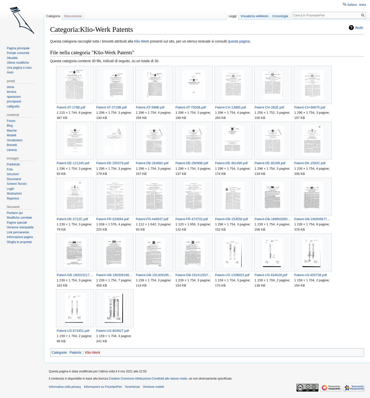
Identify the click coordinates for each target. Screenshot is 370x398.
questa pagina (239, 41)
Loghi (10, 189)
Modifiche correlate (19, 217)
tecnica (11, 92)
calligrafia (13, 106)
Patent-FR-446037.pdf (152, 219)
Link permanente (18, 232)
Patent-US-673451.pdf (73, 331)
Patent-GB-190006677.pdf (312, 219)
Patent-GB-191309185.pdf (154, 275)
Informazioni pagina (20, 237)
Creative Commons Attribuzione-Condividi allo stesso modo (148, 378)
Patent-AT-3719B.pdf (111, 107)
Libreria (12, 150)
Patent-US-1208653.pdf (232, 275)
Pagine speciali (17, 222)
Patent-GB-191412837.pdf (193, 275)
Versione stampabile (20, 227)
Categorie (59, 352)
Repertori (13, 198)
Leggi (233, 16)
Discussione (72, 16)
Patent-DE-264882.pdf (152, 163)
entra (362, 4)
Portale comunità (18, 53)
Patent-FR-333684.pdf (112, 219)
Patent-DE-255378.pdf (112, 163)
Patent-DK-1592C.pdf (310, 163)
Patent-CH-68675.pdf (309, 107)
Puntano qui (15, 213)
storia (10, 87)
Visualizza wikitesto (254, 16)
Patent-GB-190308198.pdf (114, 275)
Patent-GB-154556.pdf (231, 219)
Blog (10, 125)
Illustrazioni (14, 193)
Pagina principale (18, 48)
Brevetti (12, 145)
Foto (10, 169)
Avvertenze (132, 387)
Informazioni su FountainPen (103, 387)
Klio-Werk (142, 41)
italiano (352, 4)
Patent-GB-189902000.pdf (273, 219)
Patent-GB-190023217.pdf (75, 275)
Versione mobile (153, 387)
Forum (11, 121)
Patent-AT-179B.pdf (71, 107)
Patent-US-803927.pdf (112, 331)
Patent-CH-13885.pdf (230, 107)
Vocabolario (14, 140)
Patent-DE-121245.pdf (73, 163)
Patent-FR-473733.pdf (191, 219)
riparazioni (13, 97)
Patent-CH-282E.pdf (269, 107)
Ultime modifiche (18, 62)
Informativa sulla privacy (65, 387)
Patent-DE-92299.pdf (270, 163)
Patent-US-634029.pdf (271, 275)
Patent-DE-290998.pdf (191, 163)
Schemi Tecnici (17, 184)
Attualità (12, 58)
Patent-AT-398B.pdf (150, 107)
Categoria (53, 16)
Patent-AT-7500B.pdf (190, 107)
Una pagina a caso (19, 67)
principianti (14, 101)
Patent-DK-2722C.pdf (72, 219)
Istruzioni (13, 174)
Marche (12, 130)
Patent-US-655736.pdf (310, 275)
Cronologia (280, 16)
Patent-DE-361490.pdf (231, 163)
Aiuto (359, 28)
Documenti (14, 179)
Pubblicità (13, 164)
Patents (75, 352)
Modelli (11, 135)
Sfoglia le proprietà (19, 242)
